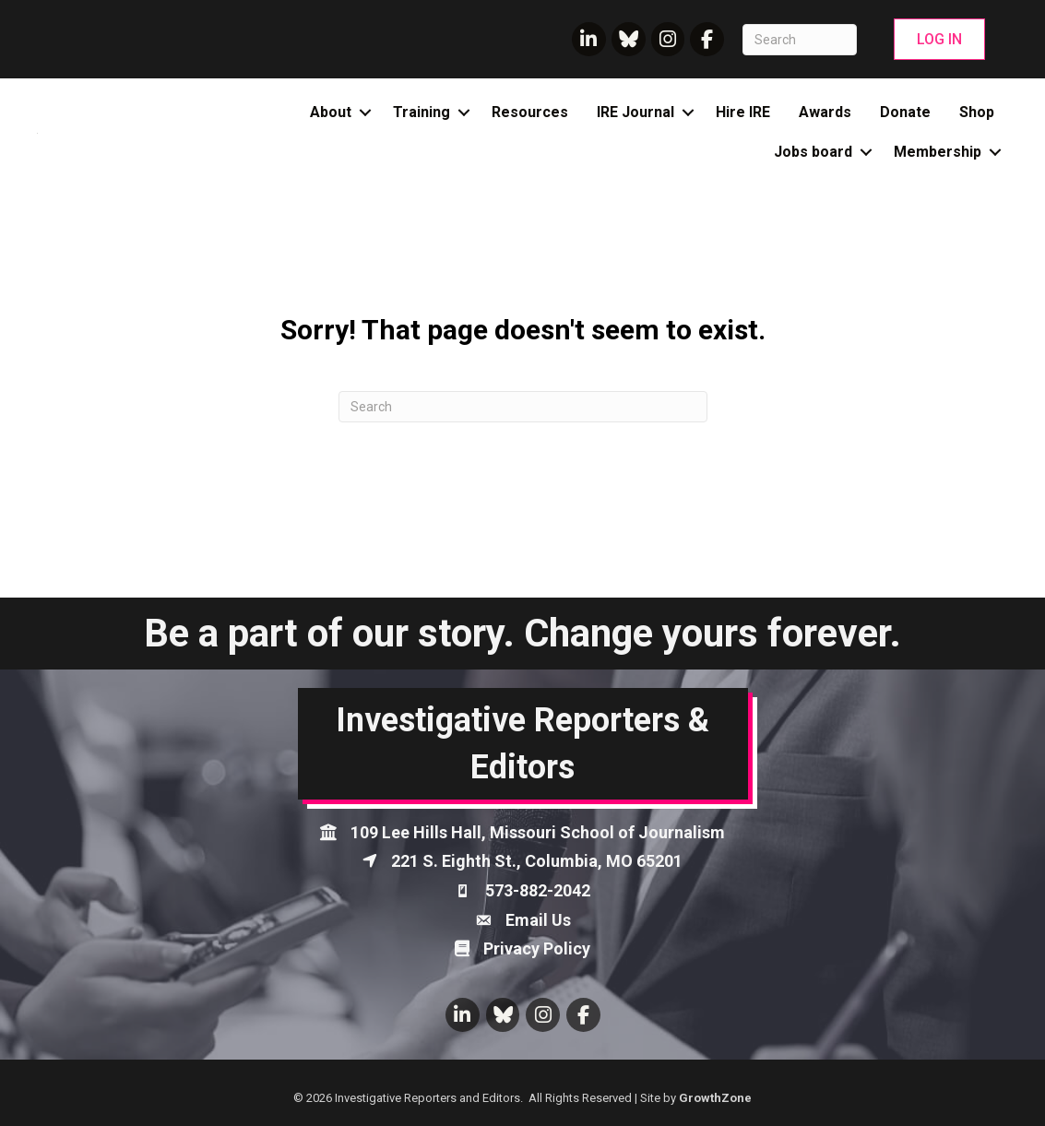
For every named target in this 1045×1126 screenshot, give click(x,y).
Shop (976, 112)
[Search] (799, 39)
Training (421, 112)
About (330, 112)
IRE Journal (635, 112)
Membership (937, 151)
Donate (905, 112)
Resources (530, 112)
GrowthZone (715, 1098)
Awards (825, 112)
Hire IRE (743, 112)
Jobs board (813, 151)
